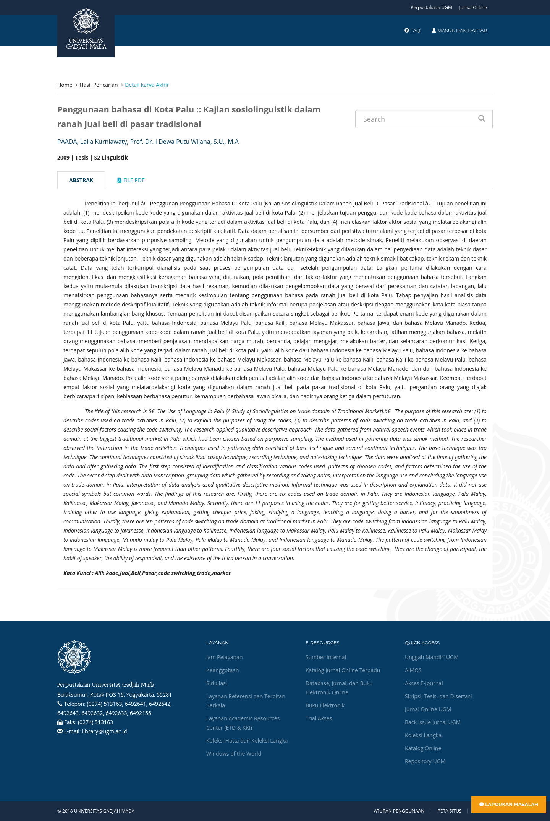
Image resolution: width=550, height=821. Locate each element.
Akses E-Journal (424, 683)
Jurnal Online (473, 7)
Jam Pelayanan (224, 657)
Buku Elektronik (325, 705)
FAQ (412, 30)
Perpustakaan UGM (431, 7)
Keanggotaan (222, 670)
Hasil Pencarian (98, 84)
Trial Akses (319, 718)
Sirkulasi (216, 683)
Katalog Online (423, 748)
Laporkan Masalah (508, 804)
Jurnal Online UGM (428, 709)
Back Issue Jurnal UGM (433, 722)
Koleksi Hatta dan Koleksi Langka (247, 740)
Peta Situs (450, 811)
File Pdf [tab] (131, 180)
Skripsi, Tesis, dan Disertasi (438, 696)
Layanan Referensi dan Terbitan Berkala (245, 700)
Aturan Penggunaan (399, 811)
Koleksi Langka (423, 735)
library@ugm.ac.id (104, 731)
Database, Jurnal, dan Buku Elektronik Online (339, 687)
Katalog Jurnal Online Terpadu (343, 670)
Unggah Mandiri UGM (432, 657)
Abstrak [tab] (81, 180)
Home (65, 84)
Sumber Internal (326, 657)
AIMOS (413, 670)
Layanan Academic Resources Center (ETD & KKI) (243, 723)
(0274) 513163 (95, 722)
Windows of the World (233, 753)
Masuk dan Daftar (459, 30)
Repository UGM (425, 761)
